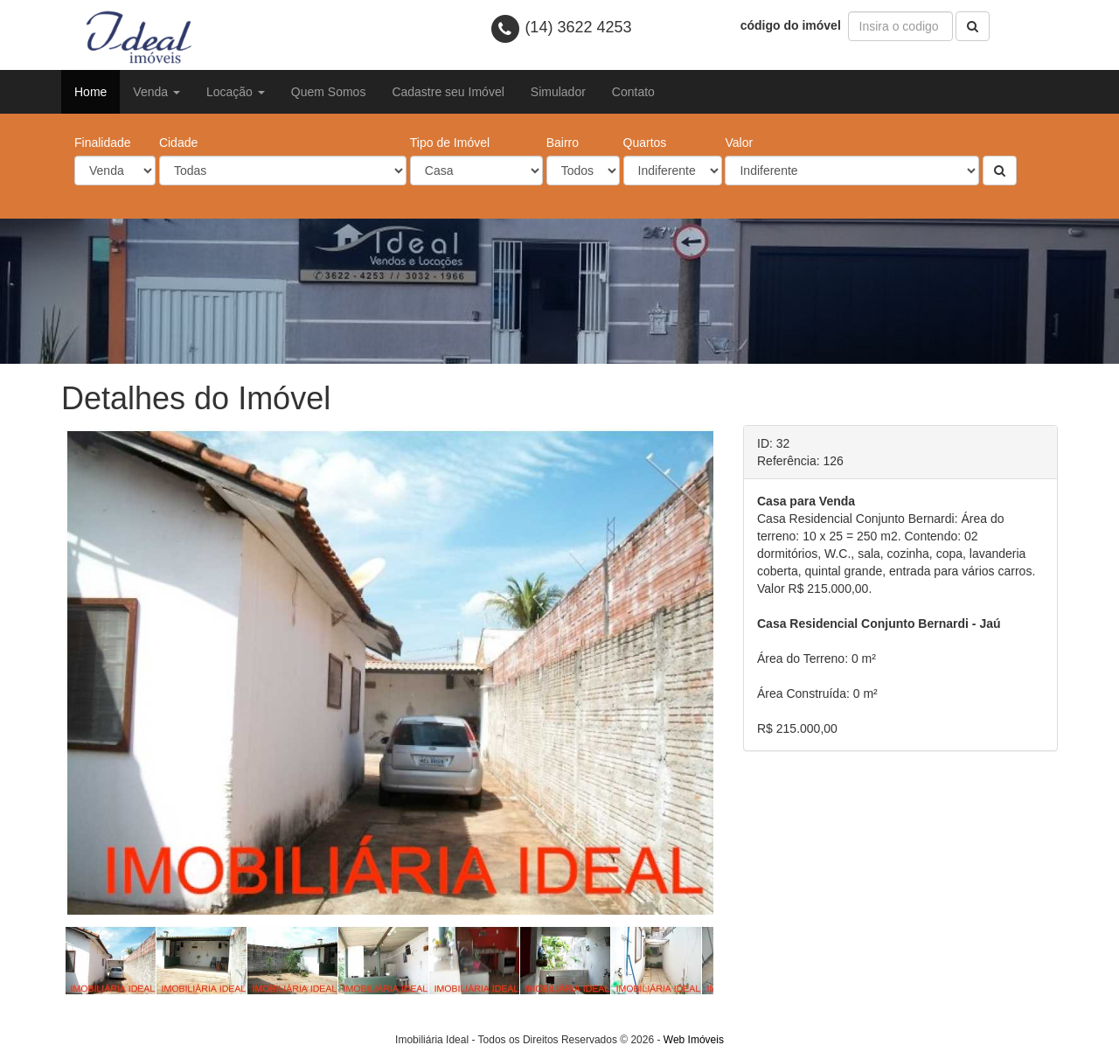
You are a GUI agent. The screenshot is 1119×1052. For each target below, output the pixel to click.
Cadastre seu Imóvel (448, 92)
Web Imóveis (694, 1040)
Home (90, 92)
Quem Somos (328, 92)
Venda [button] (156, 92)
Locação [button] (235, 92)
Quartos (645, 143)
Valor (739, 143)
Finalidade (102, 143)
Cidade (178, 143)
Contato (633, 92)
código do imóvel (792, 25)
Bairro (562, 143)
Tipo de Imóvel (450, 143)
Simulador (558, 92)
